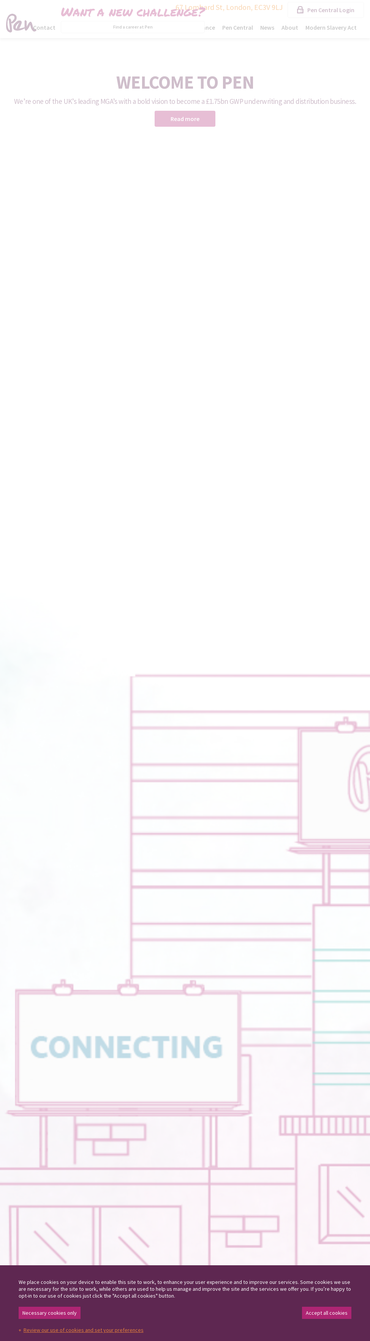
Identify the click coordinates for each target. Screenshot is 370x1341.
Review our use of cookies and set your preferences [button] (84, 1330)
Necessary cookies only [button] (49, 1312)
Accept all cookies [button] (327, 1312)
